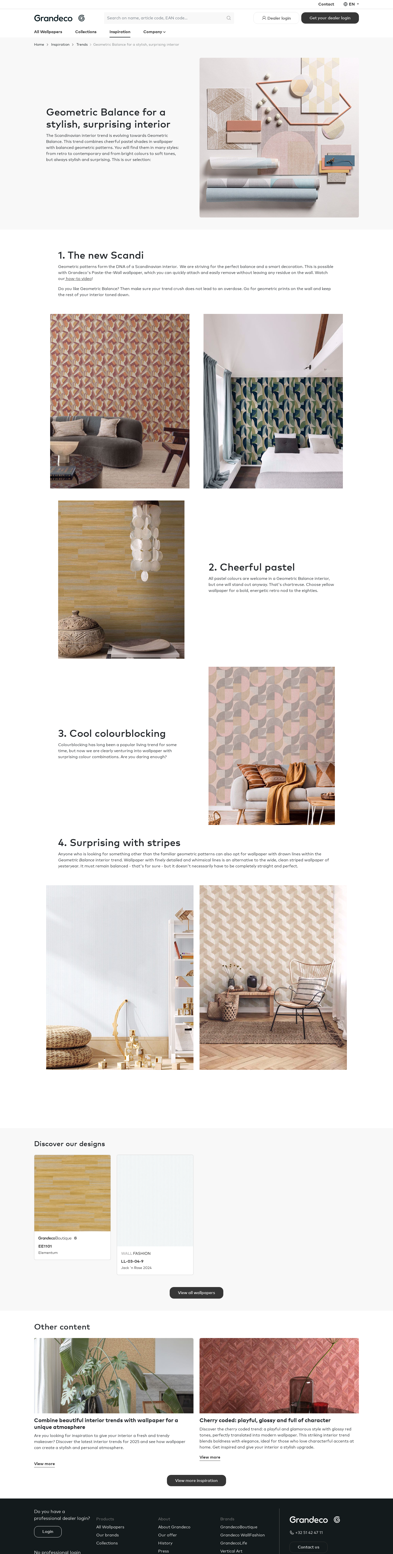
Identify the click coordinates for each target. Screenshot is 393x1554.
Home (39, 44)
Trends (82, 44)
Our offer (167, 1535)
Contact (326, 4)
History (165, 1543)
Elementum (48, 1252)
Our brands (107, 1535)
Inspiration (120, 32)
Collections (85, 32)
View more (44, 1464)
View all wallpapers (196, 1293)
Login (47, 1532)
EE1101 (45, 1246)
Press (163, 1551)
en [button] (352, 4)
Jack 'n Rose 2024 (136, 1268)
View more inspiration (196, 1481)
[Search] (163, 18)
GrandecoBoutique (238, 1527)
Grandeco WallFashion (242, 1535)
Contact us (308, 1547)
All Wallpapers (48, 32)
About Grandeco (174, 1527)
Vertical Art (231, 1551)
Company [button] (153, 32)
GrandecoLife (233, 1543)
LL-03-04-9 (132, 1261)
